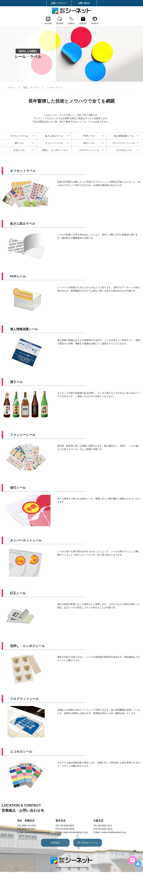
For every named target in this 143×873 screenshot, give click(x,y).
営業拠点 (51, 843)
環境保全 (113, 21)
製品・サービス (31, 87)
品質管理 (92, 21)
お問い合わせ (84, 3)
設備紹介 (71, 21)
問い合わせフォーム (92, 843)
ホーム (12, 87)
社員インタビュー (59, 3)
